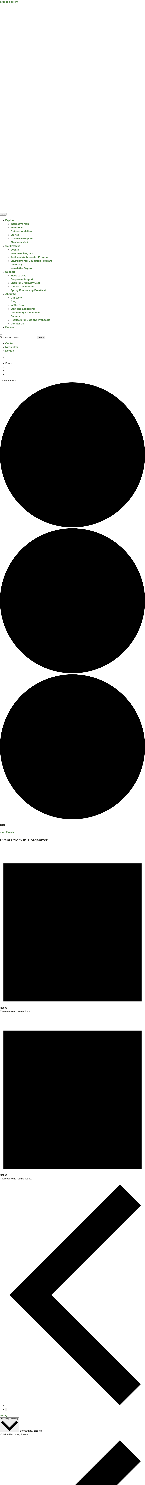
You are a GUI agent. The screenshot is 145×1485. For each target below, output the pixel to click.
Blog (13, 301)
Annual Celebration (22, 286)
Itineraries (17, 227)
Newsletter (11, 347)
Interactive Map (20, 223)
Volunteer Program (22, 253)
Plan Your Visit (19, 242)
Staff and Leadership (23, 308)
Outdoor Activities (21, 231)
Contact (10, 343)
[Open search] (1, 334)
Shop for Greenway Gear (25, 282)
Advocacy (16, 264)
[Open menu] (3, 214)
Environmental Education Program (31, 260)
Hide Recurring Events (15, 1434)
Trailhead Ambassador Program (30, 257)
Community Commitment (25, 312)
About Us (10, 294)
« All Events (7, 832)
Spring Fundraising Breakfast (28, 290)
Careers (15, 316)
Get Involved (12, 246)
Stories (15, 234)
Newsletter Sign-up (22, 268)
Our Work (16, 297)
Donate (9, 327)
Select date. (27, 1430)
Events (15, 249)
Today (3, 1415)
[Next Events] (6, 1409)
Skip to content (9, 1)
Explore (10, 220)
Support (10, 271)
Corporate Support (22, 279)
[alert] (72, 929)
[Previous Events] (75, 1405)
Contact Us (17, 323)
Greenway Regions (22, 238)
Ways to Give (18, 275)
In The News (18, 305)
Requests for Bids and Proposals (30, 320)
